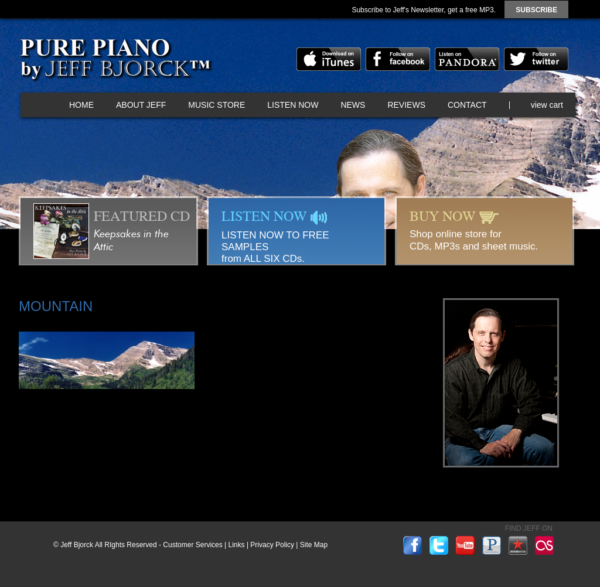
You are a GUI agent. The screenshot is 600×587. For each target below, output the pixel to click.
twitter (536, 59)
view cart (547, 105)
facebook (398, 59)
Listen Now (292, 105)
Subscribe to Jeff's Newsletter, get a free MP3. (424, 10)
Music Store (216, 105)
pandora (467, 59)
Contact (467, 105)
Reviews (406, 105)
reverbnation (518, 545)
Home (81, 105)
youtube (465, 545)
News (352, 105)
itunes (328, 59)
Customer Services (192, 545)
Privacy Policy (272, 545)
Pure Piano (114, 62)
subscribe (536, 10)
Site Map (314, 545)
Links (237, 545)
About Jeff (141, 105)
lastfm (544, 545)
